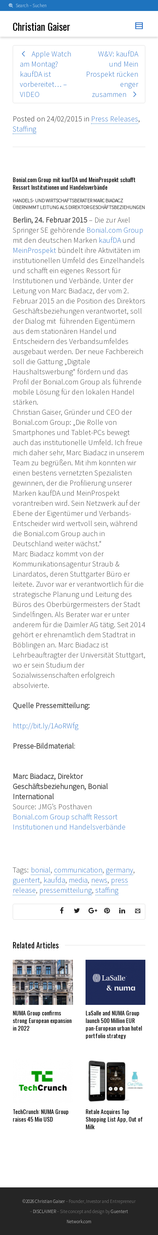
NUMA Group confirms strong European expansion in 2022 (42, 1020)
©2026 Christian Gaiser (43, 1201)
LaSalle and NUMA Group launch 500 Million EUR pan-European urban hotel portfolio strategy (114, 1024)
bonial (41, 870)
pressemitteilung (65, 890)
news (99, 880)
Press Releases (114, 119)
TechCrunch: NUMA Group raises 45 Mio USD (41, 1115)
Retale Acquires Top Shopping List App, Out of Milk (114, 1119)
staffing (106, 890)
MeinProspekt (34, 250)
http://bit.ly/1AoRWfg (45, 725)
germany (119, 870)
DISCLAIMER (44, 1211)
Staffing (24, 129)
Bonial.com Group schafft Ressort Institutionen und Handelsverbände (69, 822)
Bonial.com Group (114, 230)
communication (78, 870)
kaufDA (110, 240)
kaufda (54, 880)
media (78, 880)
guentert (26, 880)
